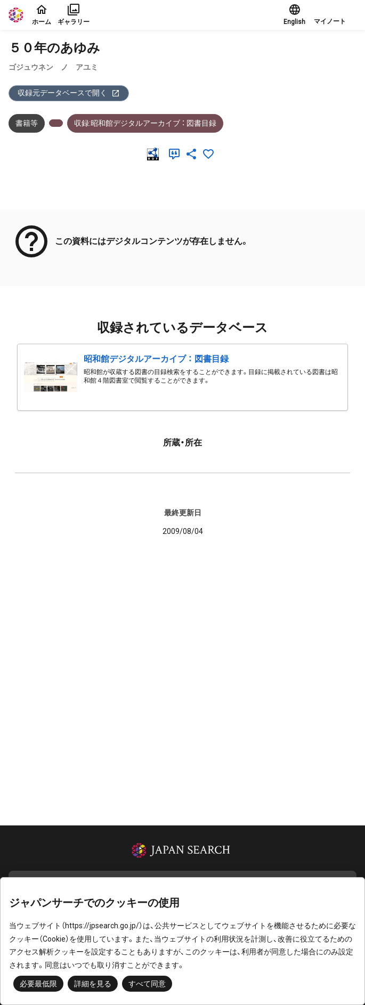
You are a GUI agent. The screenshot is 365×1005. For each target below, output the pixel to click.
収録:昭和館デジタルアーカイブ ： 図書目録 (145, 123)
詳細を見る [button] (92, 983)
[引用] (176, 154)
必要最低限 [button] (38, 983)
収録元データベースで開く (69, 93)
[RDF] (155, 154)
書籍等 (26, 123)
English (294, 14)
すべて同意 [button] (147, 983)
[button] (335, 15)
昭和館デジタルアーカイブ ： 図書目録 (156, 359)
